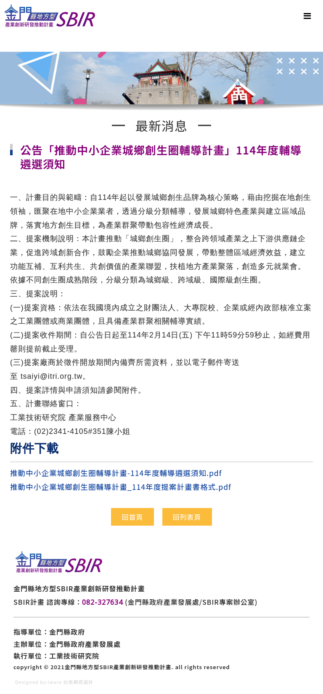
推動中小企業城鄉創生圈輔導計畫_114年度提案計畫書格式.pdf (120, 486)
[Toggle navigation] (307, 15)
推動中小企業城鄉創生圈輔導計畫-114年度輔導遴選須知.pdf (116, 473)
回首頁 (132, 517)
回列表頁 (187, 517)
